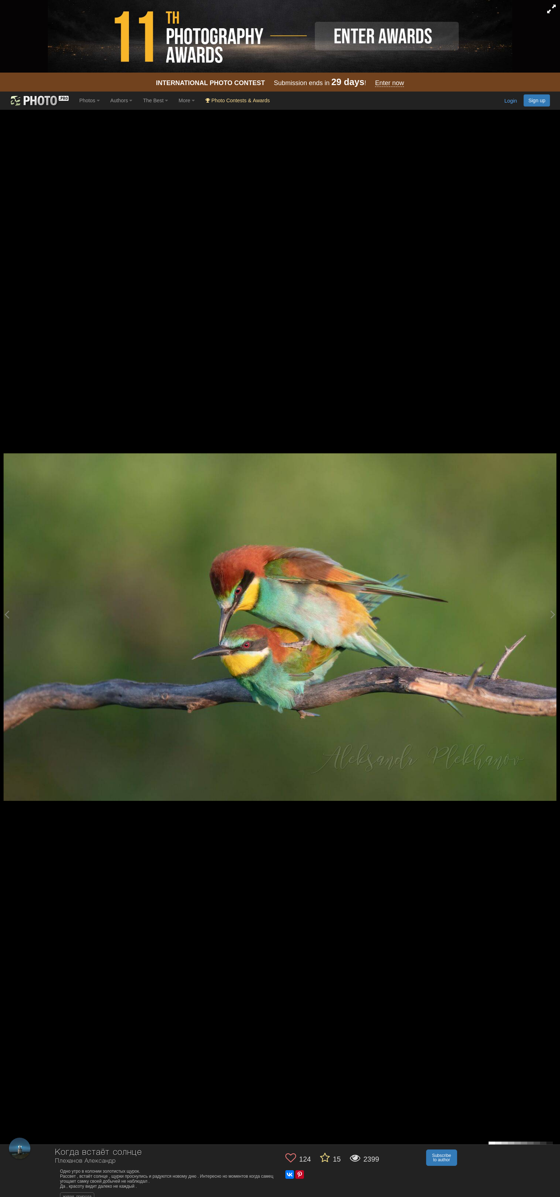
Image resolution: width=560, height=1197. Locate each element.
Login (510, 101)
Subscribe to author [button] (441, 1157)
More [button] (187, 100)
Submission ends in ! (280, 83)
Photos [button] (89, 100)
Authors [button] (121, 100)
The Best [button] (155, 100)
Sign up (536, 100)
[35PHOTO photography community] (39, 100)
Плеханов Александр (85, 1161)
